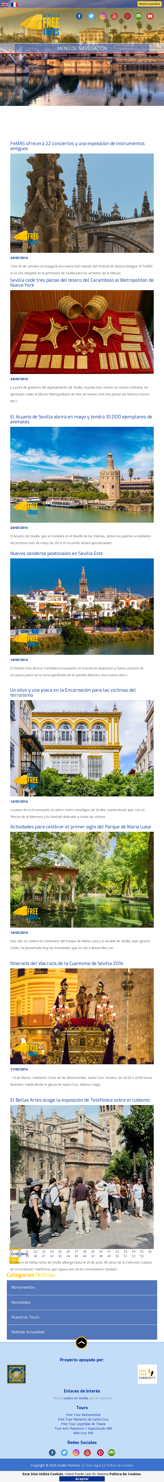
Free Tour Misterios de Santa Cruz (83, 1419)
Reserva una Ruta (149, 4)
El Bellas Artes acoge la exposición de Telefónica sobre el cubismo (80, 1100)
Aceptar (82, 1479)
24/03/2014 (18, 258)
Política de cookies (120, 1465)
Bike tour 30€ (83, 1433)
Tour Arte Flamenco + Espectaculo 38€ (83, 1428)
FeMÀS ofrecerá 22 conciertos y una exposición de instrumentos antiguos (77, 146)
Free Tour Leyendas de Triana (83, 1424)
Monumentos (23, 1287)
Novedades (21, 1302)
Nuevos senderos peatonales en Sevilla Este (56, 553)
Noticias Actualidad (27, 1332)
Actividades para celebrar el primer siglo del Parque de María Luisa (80, 827)
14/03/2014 (18, 660)
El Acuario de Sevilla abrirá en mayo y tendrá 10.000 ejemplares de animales (81, 419)
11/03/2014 (18, 1069)
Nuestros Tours (25, 1317)
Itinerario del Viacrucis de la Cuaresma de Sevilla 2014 (66, 963)
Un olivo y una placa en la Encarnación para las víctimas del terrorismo (73, 692)
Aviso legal (93, 1465)
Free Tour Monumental (83, 1415)
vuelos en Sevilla (76, 1398)
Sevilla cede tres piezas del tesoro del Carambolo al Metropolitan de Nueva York (82, 282)
